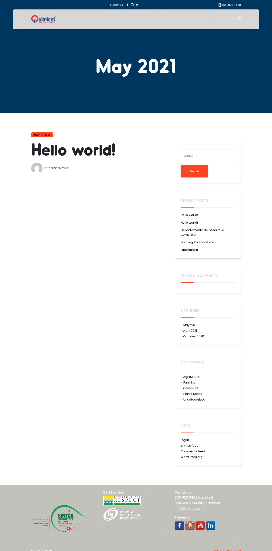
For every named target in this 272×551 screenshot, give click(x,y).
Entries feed (189, 445)
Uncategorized (194, 399)
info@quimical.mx (189, 508)
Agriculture (191, 377)
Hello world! (73, 149)
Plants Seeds (192, 394)
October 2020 (193, 336)
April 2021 (190, 331)
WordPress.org (191, 457)
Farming (189, 382)
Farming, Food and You (197, 242)
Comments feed (193, 451)
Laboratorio (189, 250)
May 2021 (189, 325)
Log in (185, 440)
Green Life (190, 388)
